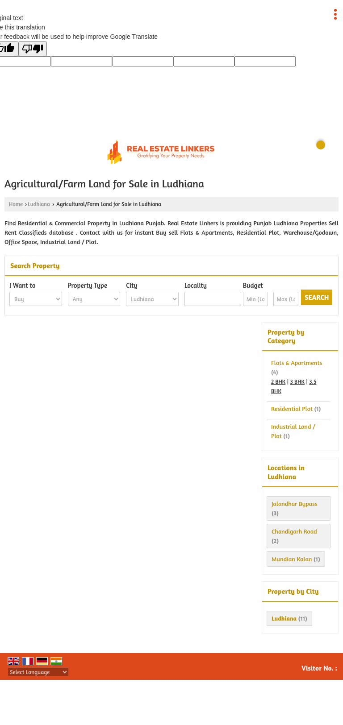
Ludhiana (39, 204)
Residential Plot (292, 408)
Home (16, 204)
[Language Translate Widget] (38, 671)
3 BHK (297, 381)
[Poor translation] (32, 48)
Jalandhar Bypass (295, 503)
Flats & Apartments (296, 362)
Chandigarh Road (294, 531)
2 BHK (278, 381)
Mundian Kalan (292, 559)
